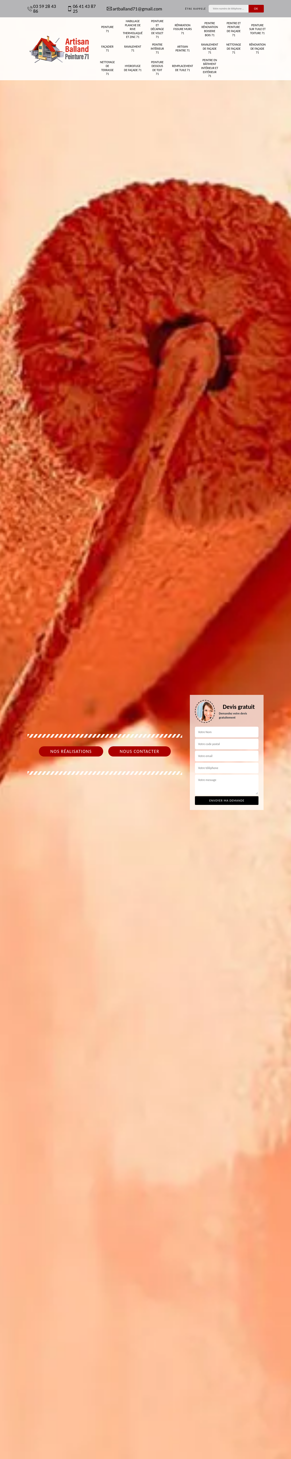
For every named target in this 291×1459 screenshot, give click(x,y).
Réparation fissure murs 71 (182, 29)
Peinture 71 (107, 29)
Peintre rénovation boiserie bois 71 (210, 29)
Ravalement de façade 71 (209, 48)
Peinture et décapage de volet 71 (157, 29)
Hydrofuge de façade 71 (133, 68)
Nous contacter (139, 751)
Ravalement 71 (132, 48)
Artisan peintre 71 (182, 48)
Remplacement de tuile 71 (182, 68)
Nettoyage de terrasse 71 (107, 68)
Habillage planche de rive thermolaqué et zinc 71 (133, 29)
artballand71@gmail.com (134, 9)
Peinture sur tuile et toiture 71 (257, 29)
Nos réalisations (71, 751)
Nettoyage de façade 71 (233, 48)
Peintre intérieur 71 (157, 48)
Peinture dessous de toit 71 (157, 68)
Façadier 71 (107, 48)
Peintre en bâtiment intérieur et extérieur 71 (209, 68)
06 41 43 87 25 (81, 8)
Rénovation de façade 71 (257, 48)
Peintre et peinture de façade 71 (234, 29)
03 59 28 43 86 (41, 8)
